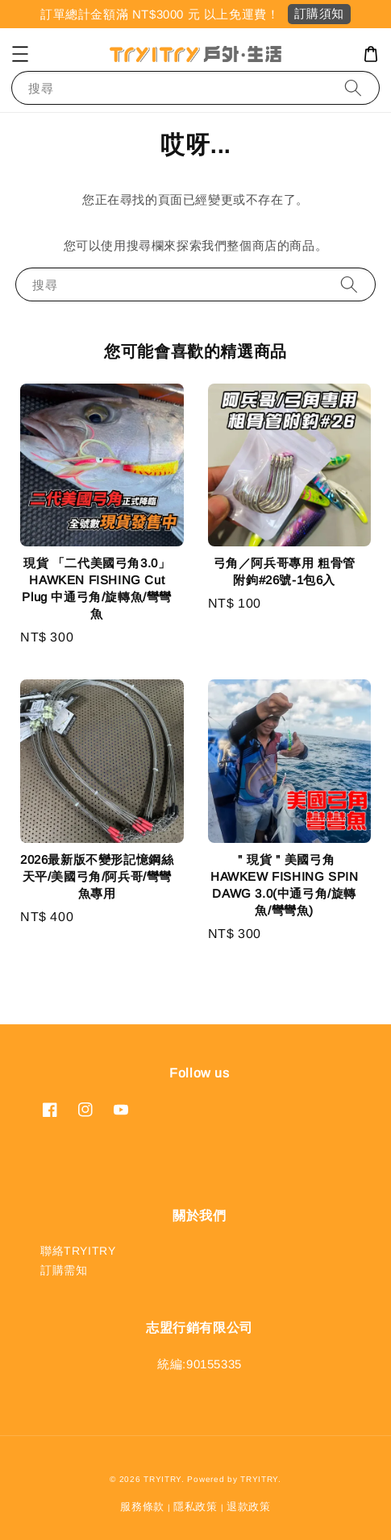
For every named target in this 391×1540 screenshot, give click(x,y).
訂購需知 (63, 1270)
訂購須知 (319, 13)
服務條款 (142, 1507)
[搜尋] (353, 87)
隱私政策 (195, 1507)
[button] (20, 54)
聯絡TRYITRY (77, 1250)
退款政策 (249, 1507)
